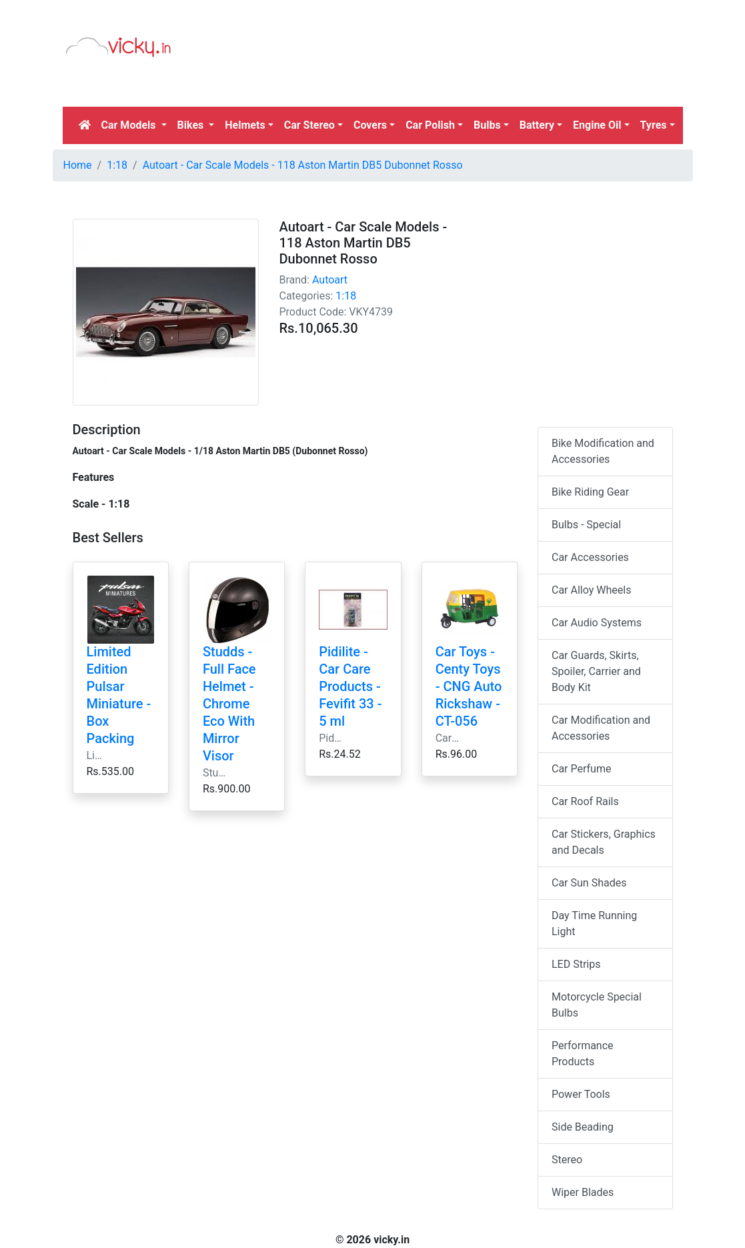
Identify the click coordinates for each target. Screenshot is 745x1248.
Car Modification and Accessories (601, 728)
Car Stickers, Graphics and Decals (604, 842)
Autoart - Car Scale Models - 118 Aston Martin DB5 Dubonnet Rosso (303, 165)
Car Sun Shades (589, 882)
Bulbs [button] (487, 125)
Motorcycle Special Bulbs (597, 1005)
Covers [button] (370, 125)
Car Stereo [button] (309, 125)
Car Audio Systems (597, 622)
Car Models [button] (130, 125)
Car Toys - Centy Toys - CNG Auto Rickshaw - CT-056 (469, 686)
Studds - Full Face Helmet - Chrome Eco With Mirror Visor (229, 704)
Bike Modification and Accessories (603, 451)
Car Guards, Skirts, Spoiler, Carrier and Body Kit (596, 671)
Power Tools (581, 1094)
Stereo (567, 1159)
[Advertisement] (301, 285)
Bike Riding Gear (590, 492)
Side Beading (583, 1127)
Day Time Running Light (594, 923)
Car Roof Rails (585, 801)
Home (77, 165)
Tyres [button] (653, 125)
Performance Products (583, 1053)
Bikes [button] (192, 125)
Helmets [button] (245, 125)
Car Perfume (581, 768)
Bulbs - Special (586, 524)
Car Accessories (590, 557)
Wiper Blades (583, 1192)
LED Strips (576, 964)
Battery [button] (537, 125)
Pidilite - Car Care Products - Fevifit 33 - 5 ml (350, 686)
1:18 (117, 165)
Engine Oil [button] (597, 125)
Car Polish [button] (430, 125)
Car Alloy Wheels (591, 590)
